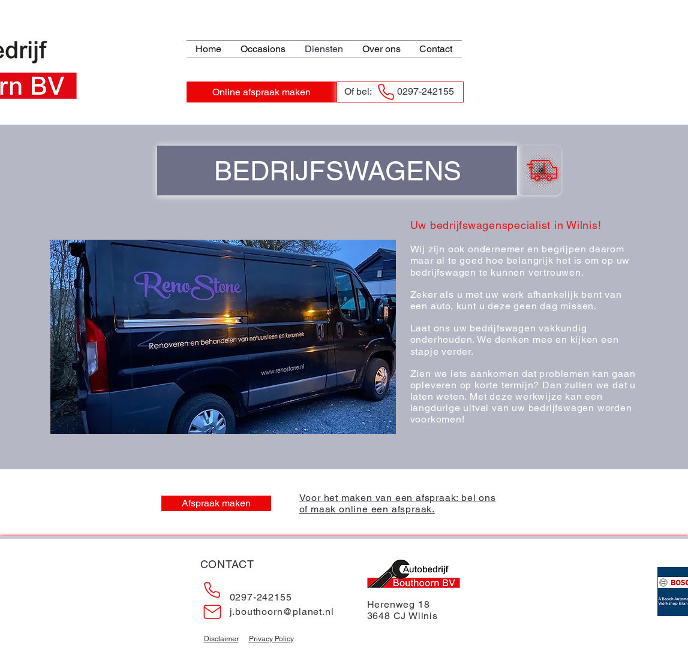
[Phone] (386, 92)
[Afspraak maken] (216, 503)
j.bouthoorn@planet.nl (282, 611)
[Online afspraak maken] (262, 92)
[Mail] (212, 612)
